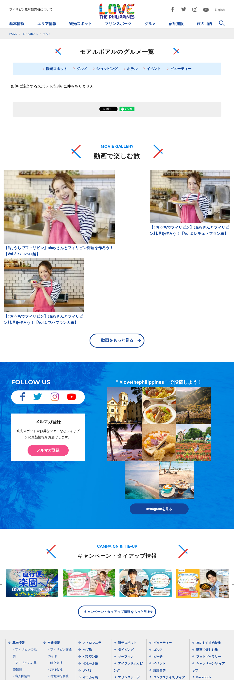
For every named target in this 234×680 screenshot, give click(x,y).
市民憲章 (173, 670)
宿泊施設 (176, 24)
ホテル (132, 69)
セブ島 (87, 530)
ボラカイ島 (90, 558)
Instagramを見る (159, 390)
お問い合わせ (196, 670)
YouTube (202, 579)
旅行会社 (56, 550)
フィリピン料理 (26, 570)
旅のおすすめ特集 (208, 523)
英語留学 (159, 551)
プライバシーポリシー (119, 670)
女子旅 (157, 579)
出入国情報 (22, 557)
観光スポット (80, 24)
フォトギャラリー (208, 537)
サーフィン (126, 537)
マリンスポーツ (118, 24)
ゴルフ (157, 530)
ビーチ (157, 537)
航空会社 (56, 543)
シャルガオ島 (92, 572)
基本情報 (16, 24)
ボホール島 (90, 544)
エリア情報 (46, 24)
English (220, 9)
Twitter (201, 565)
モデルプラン (162, 572)
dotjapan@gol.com (57, 654)
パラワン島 (90, 537)
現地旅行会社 (59, 557)
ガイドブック (24, 577)
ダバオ (87, 551)
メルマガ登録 (48, 361)
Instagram (203, 572)
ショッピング (107, 69)
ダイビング (126, 530)
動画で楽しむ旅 (207, 530)
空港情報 (56, 563)
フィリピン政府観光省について (31, 9)
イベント (154, 69)
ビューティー (181, 69)
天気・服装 (22, 563)
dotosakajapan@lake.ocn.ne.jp (172, 654)
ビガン (87, 565)
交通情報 (54, 523)
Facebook (203, 558)
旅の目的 (204, 24)
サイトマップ (86, 670)
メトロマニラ (92, 523)
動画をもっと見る (117, 251)
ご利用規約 (150, 670)
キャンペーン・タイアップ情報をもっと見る (117, 492)
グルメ (150, 24)
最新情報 (54, 570)
